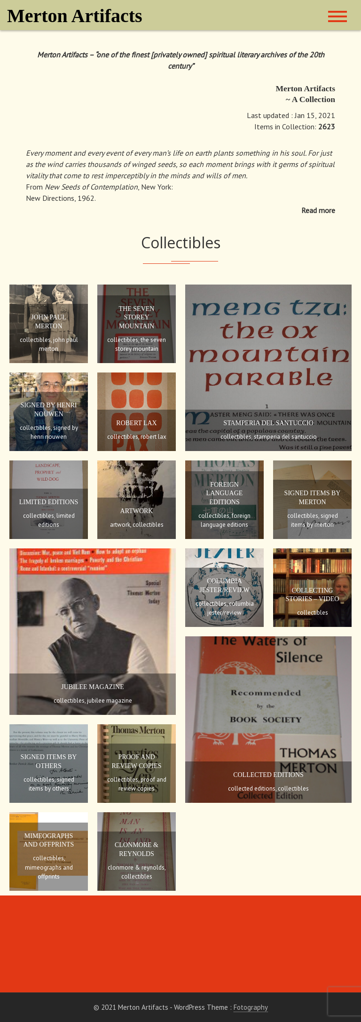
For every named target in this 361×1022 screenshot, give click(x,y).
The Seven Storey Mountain (137, 317)
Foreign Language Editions (224, 493)
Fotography (251, 1007)
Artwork (136, 511)
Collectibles (35, 340)
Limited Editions (48, 502)
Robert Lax (136, 423)
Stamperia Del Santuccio (268, 423)
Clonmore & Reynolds (136, 867)
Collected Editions (268, 774)
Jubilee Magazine (92, 686)
